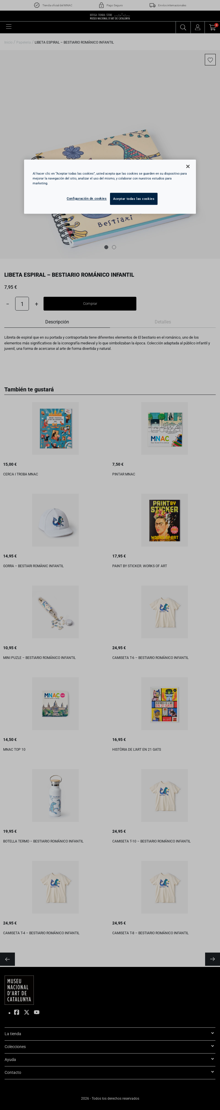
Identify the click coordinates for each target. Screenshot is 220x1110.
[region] (110, 186)
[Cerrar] (188, 166)
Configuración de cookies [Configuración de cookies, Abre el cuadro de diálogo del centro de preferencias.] (87, 198)
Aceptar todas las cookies (133, 198)
